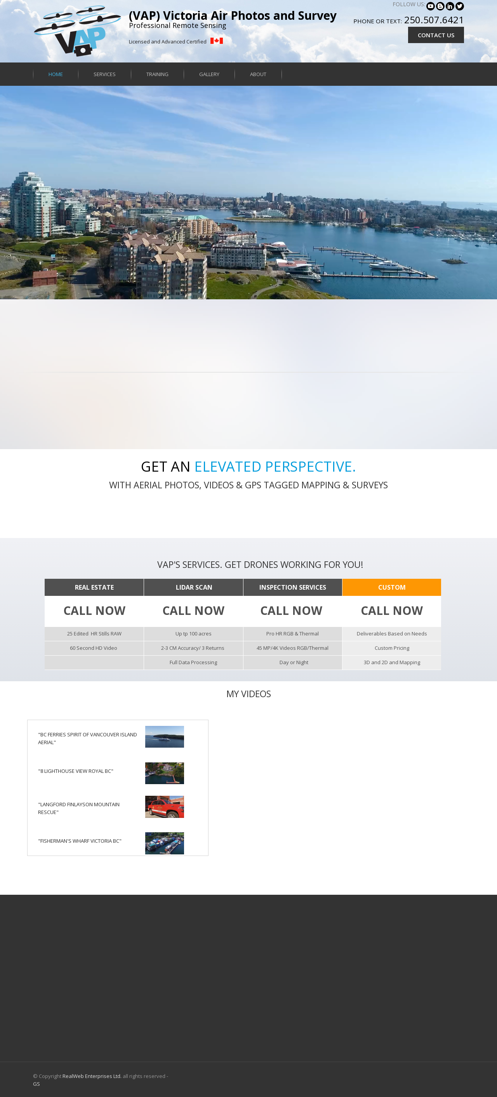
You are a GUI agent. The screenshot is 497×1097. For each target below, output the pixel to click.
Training (157, 74)
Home (56, 74)
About (258, 74)
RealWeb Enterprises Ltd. (92, 1076)
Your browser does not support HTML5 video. (248, 192)
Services (105, 74)
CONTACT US (436, 35)
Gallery (209, 74)
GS (36, 1083)
